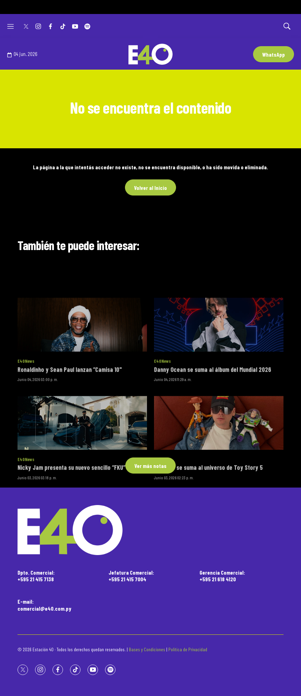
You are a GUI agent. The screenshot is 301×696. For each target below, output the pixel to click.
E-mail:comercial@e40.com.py (44, 604)
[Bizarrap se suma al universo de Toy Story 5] (219, 457)
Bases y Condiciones (147, 649)
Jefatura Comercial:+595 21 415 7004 (131, 575)
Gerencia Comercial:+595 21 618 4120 (222, 575)
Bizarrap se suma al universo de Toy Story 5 (208, 502)
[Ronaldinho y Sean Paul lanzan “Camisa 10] (82, 359)
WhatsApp (273, 54)
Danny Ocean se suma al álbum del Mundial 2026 (212, 404)
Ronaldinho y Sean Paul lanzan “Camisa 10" (70, 404)
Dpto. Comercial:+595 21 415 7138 (36, 575)
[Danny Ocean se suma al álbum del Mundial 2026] (219, 359)
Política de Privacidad (187, 649)
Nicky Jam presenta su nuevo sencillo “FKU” (71, 502)
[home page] (151, 530)
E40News (26, 396)
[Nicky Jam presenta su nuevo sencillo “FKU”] (82, 457)
